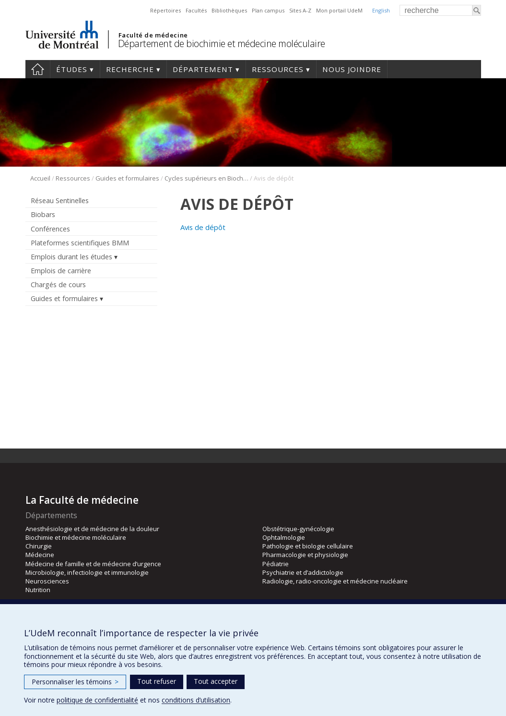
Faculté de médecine (153, 35)
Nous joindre (351, 69)
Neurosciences (47, 581)
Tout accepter (215, 681)
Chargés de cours (58, 284)
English (381, 10)
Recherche (130, 69)
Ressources (278, 69)
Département (203, 69)
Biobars (43, 214)
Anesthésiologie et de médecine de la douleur (92, 528)
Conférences (50, 228)
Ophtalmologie (283, 537)
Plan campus (268, 10)
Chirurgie (38, 546)
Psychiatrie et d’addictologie (302, 572)
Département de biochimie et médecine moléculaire (221, 43)
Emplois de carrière (61, 270)
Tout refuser (156, 681)
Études (71, 69)
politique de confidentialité (97, 699)
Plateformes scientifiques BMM (80, 242)
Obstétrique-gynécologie (298, 528)
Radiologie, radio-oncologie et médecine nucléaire (335, 581)
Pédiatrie (275, 563)
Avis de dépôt (202, 227)
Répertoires (165, 10)
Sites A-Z (300, 10)
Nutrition (37, 589)
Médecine (39, 554)
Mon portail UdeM (339, 10)
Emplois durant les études (71, 256)
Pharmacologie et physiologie (305, 554)
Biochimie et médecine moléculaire (75, 537)
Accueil (37, 69)
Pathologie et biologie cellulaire (307, 546)
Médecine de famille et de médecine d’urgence (93, 563)
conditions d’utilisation (196, 699)
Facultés (196, 10)
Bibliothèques (229, 10)
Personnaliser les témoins (75, 681)
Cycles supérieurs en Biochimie (206, 178)
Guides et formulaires (127, 178)
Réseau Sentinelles (60, 200)
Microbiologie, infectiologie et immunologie (87, 572)
